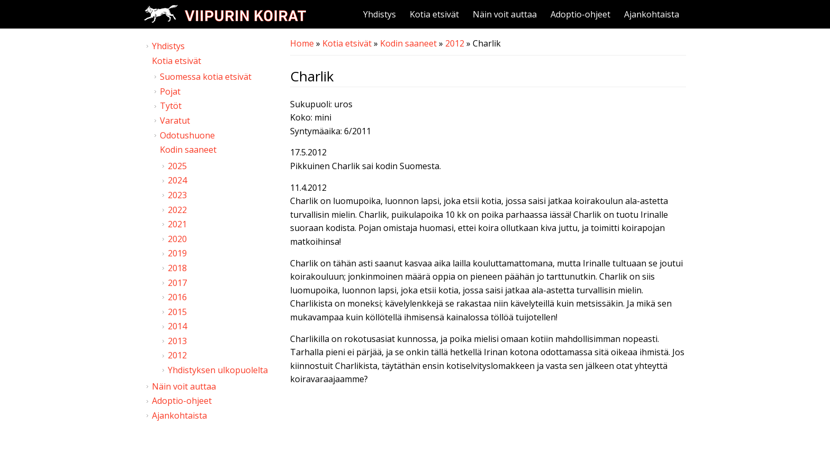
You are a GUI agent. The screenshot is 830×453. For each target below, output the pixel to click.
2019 (177, 253)
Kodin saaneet (408, 43)
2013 (177, 341)
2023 (177, 195)
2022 (177, 210)
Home (302, 43)
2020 (177, 239)
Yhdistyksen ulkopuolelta (218, 370)
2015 (177, 312)
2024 (177, 180)
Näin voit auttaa (505, 14)
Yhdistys (379, 14)
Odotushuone (187, 135)
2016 (177, 297)
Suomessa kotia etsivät (205, 76)
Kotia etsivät (434, 14)
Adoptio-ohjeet (580, 14)
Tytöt (171, 106)
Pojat (170, 91)
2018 (177, 268)
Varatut (175, 120)
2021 (177, 224)
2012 (454, 43)
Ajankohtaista (651, 14)
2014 (177, 326)
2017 (177, 283)
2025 (177, 166)
